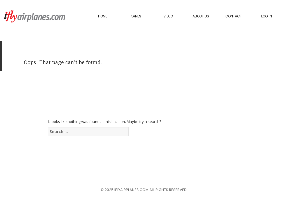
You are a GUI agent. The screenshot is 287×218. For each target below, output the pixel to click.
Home (102, 16)
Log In (266, 16)
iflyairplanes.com (34, 16)
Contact (233, 16)
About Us (201, 16)
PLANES (135, 16)
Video (168, 16)
